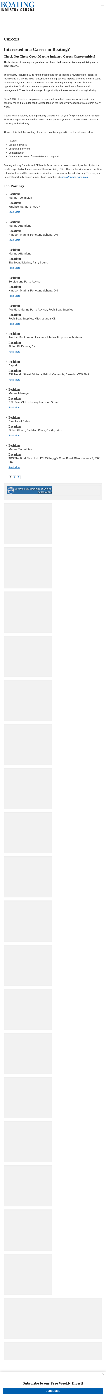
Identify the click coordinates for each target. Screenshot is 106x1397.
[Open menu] (102, 6)
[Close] (103, 1374)
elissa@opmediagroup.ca (74, 177)
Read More (14, 212)
